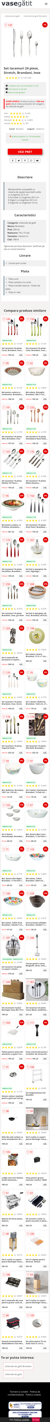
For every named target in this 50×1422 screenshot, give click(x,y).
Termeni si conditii (19, 1391)
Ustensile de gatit (12, 16)
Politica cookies (33, 1394)
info (21, 355)
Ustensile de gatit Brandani (35, 16)
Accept (36, 1419)
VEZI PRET (25, 152)
